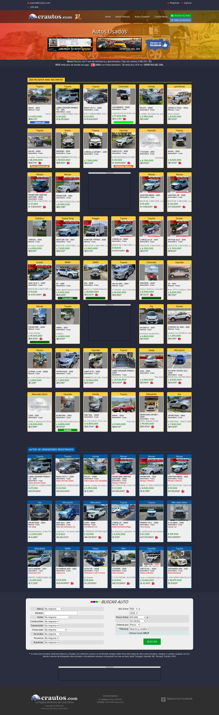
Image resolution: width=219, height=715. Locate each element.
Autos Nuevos (123, 16)
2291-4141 (32, 7)
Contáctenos (160, 16)
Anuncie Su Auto (180, 15)
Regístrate (173, 3)
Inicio (108, 16)
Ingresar (186, 3)
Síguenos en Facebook (179, 698)
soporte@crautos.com (38, 3)
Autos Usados (142, 16)
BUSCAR (152, 641)
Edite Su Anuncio (180, 20)
